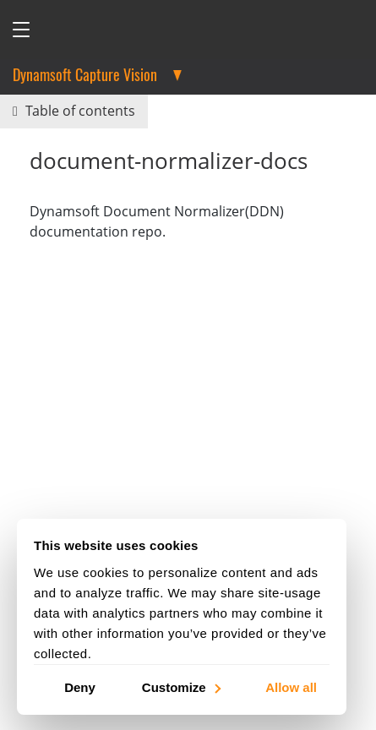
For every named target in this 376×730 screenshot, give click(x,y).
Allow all (291, 686)
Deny (79, 686)
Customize (180, 686)
